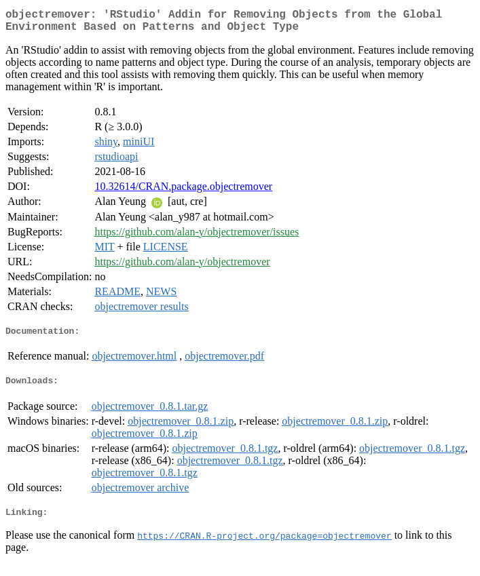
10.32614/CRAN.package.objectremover (183, 191)
